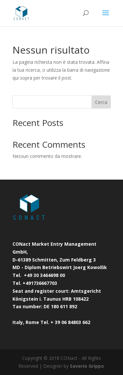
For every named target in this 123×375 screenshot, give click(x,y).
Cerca (101, 102)
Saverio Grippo (87, 366)
